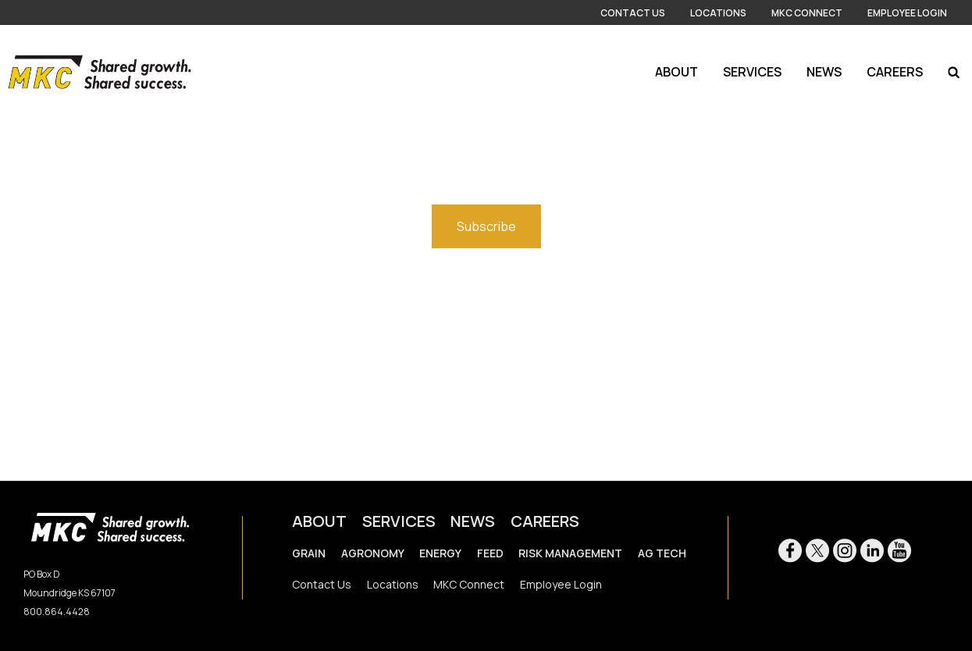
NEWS (472, 521)
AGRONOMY (372, 553)
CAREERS (545, 521)
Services (752, 71)
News (824, 71)
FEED (490, 553)
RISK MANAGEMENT (570, 553)
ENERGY (440, 553)
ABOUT (319, 521)
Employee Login (907, 13)
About (676, 71)
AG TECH (662, 553)
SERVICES (399, 521)
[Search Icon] (954, 71)
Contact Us (632, 13)
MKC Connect (806, 13)
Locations (718, 13)
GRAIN (309, 553)
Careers (895, 71)
